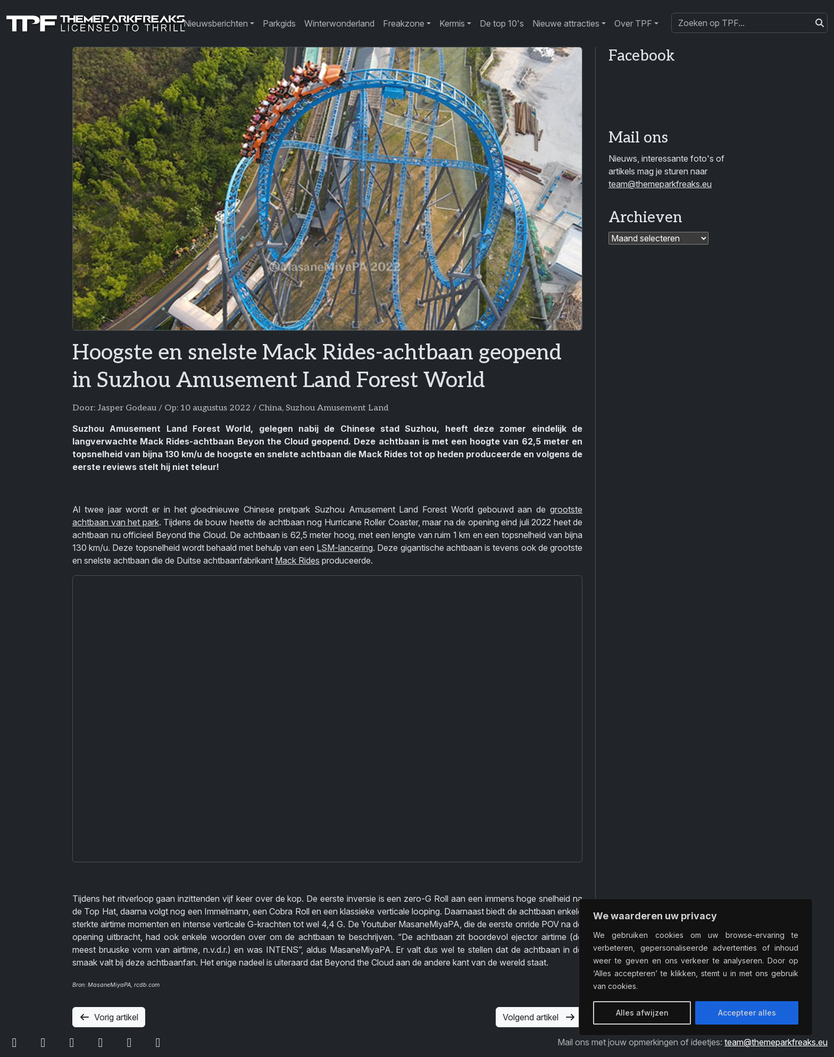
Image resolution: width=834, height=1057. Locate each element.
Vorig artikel (108, 1017)
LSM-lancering (344, 547)
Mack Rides (297, 560)
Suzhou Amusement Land (337, 408)
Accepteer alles (747, 1012)
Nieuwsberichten (216, 23)
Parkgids (279, 23)
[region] (696, 967)
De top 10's (502, 23)
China (270, 408)
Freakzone (403, 23)
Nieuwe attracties (565, 23)
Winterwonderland (339, 23)
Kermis (452, 23)
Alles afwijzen (642, 1012)
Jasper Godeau (126, 408)
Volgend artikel (539, 1017)
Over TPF (633, 23)
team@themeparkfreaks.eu (660, 184)
